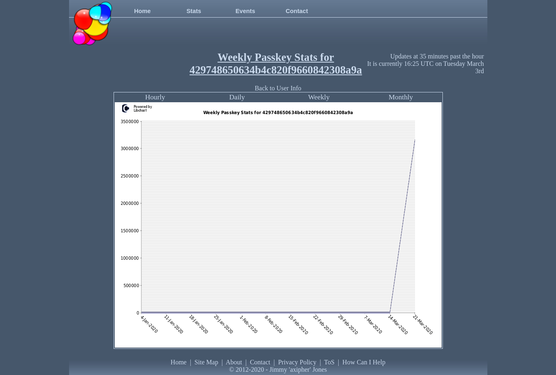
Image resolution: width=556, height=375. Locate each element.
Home (142, 11)
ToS (329, 362)
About (234, 362)
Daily (237, 97)
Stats (194, 11)
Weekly (319, 97)
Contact (297, 11)
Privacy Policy (297, 362)
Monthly (401, 97)
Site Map (206, 362)
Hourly (155, 97)
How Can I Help (363, 362)
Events (245, 11)
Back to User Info (278, 88)
